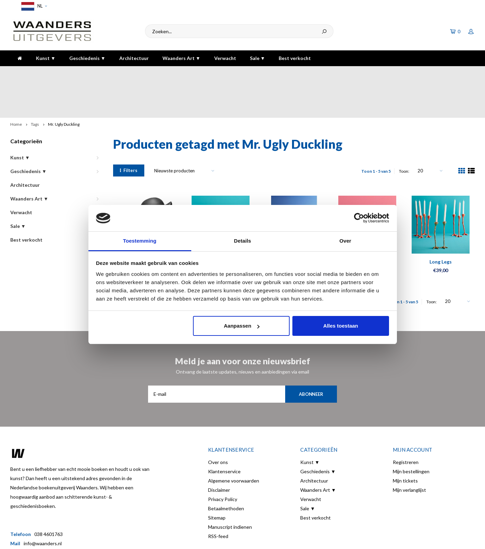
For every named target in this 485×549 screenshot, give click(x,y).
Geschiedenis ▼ (87, 58)
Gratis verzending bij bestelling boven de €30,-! (211, 73)
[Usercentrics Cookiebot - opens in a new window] (359, 218)
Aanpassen (241, 326)
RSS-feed (218, 498)
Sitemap (217, 480)
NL (33, 6)
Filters (128, 132)
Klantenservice (224, 434)
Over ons (218, 424)
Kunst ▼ (46, 58)
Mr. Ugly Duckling (64, 86)
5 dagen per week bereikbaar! (342, 73)
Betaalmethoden (226, 471)
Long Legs (440, 224)
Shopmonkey (178, 539)
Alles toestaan (340, 326)
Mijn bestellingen (411, 434)
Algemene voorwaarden (233, 443)
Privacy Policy (222, 461)
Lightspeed (129, 539)
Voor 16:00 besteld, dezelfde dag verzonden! (62, 73)
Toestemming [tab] (140, 241)
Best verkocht (295, 58)
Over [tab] (345, 241)
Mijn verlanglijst (409, 452)
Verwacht (225, 58)
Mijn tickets (405, 443)
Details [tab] (242, 241)
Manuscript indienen (230, 489)
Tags (35, 86)
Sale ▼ (257, 58)
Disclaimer (219, 452)
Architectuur (134, 58)
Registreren (406, 424)
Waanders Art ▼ (181, 58)
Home (16, 86)
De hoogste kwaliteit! (447, 73)
